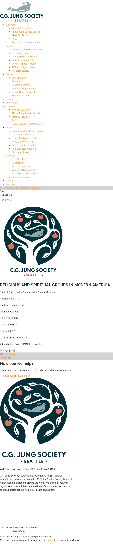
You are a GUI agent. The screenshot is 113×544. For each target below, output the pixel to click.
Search (3, 191)
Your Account (71, 1)
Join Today (12, 102)
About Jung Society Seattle (26, 31)
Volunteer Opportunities (24, 88)
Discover (10, 24)
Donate (9, 99)
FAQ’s (15, 39)
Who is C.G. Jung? (21, 28)
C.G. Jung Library (21, 53)
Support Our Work (21, 95)
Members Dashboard (92, 1)
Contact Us (17, 81)
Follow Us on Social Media (25, 92)
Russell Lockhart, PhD (23, 60)
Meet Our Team (20, 35)
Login (110, 1)
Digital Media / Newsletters (26, 56)
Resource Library (20, 70)
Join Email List (19, 77)
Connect (10, 74)
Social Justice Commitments (27, 42)
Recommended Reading (24, 63)
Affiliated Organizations (24, 67)
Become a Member (21, 85)
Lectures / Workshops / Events (28, 49)
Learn (9, 46)
